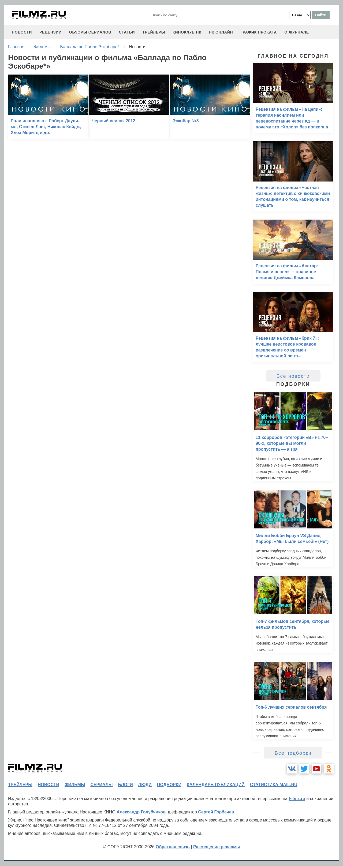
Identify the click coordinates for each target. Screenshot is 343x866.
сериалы (101, 784)
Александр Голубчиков (141, 812)
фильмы (75, 784)
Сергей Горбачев (216, 812)
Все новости (293, 376)
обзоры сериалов (90, 32)
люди (145, 784)
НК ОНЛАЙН (221, 32)
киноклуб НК (187, 32)
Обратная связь (173, 847)
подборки (169, 784)
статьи (127, 32)
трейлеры (153, 32)
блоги (125, 784)
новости (22, 32)
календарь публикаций (216, 784)
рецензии (50, 32)
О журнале (296, 32)
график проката (258, 32)
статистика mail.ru (273, 784)
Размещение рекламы (216, 847)
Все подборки (293, 753)
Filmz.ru (297, 798)
